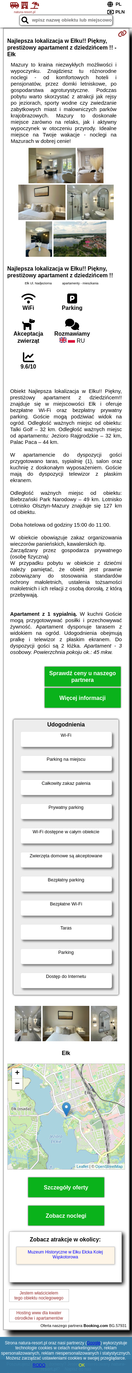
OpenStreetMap (109, 1166)
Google (94, 1342)
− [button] (17, 1084)
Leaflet (82, 1166)
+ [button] (17, 1073)
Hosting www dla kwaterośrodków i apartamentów (39, 1315)
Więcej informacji (82, 698)
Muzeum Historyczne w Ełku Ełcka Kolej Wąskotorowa (65, 1254)
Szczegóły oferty (66, 1187)
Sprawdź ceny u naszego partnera (82, 676)
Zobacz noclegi (66, 1216)
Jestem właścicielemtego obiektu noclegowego (38, 1295)
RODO (39, 1365)
